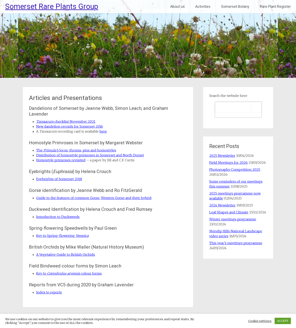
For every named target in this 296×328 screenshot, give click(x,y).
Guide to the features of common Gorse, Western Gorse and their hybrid (93, 198)
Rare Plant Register (275, 6)
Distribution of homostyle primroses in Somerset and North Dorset (90, 155)
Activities (202, 6)
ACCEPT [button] (282, 321)
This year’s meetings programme (235, 243)
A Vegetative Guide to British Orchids (65, 254)
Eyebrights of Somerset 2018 (59, 179)
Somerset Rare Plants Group (51, 6)
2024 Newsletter (222, 205)
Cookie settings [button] (260, 321)
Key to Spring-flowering (62, 236)
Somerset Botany (235, 6)
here (103, 131)
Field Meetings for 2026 (228, 163)
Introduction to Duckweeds (58, 217)
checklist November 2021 (65, 121)
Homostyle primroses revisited (61, 160)
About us (177, 6)
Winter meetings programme (232, 219)
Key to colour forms (69, 273)
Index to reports (49, 292)
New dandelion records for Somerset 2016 (69, 126)
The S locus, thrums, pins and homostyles (76, 150)
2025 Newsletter (222, 156)
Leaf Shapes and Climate (228, 212)
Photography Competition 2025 (234, 169)
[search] (233, 107)
